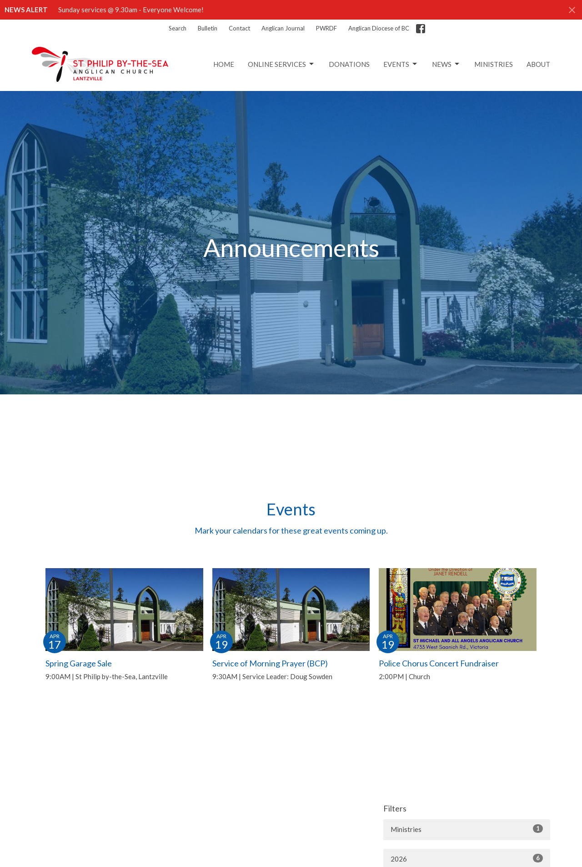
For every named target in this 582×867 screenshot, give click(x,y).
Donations (349, 64)
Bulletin (207, 28)
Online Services (281, 64)
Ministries (493, 64)
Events (400, 64)
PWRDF (326, 28)
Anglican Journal (283, 28)
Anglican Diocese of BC (378, 28)
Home (223, 64)
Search (177, 28)
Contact (239, 28)
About (538, 64)
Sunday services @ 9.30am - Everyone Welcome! (131, 9)
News (446, 64)
